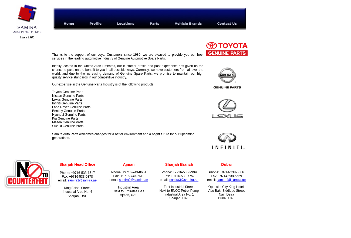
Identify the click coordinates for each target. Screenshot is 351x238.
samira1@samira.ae (82, 180)
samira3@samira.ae (183, 180)
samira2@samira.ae (133, 180)
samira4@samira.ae (231, 180)
